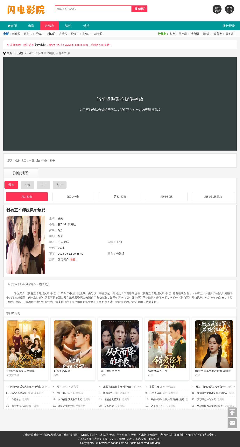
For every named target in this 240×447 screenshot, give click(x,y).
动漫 (86, 25)
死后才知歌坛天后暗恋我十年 (211, 386)
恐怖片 (75, 33)
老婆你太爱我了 (112, 399)
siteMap (155, 442)
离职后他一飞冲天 (206, 399)
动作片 (16, 33)
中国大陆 (34, 160)
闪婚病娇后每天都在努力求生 (25, 386)
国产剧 (183, 33)
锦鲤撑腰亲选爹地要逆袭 (210, 406)
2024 (53, 160)
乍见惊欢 (16, 399)
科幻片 (51, 33)
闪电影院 (40, 44)
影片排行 (229, 9)
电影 (31, 25)
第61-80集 (166, 196)
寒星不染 (154, 386)
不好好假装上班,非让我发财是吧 (167, 399)
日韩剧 (206, 33)
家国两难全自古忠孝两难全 (117, 386)
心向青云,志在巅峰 (21, 406)
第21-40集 (73, 196)
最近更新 (217, 9)
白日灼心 (61, 393)
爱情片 (40, 33)
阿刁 (59, 386)
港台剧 (195, 33)
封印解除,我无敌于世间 (70, 399)
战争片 (98, 33)
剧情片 (87, 33)
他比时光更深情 (18, 393)
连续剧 (49, 25)
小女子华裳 (155, 393)
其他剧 (230, 33)
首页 (12, 25)
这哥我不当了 (158, 406)
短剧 (172, 33)
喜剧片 (28, 33)
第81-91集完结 (213, 196)
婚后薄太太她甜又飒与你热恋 (212, 393)
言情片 (63, 33)
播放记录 (229, 25)
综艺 (68, 25)
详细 (72, 259)
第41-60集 (120, 196)
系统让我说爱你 (66, 406)
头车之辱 (109, 406)
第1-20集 (26, 196)
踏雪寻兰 (108, 393)
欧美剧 (218, 33)
